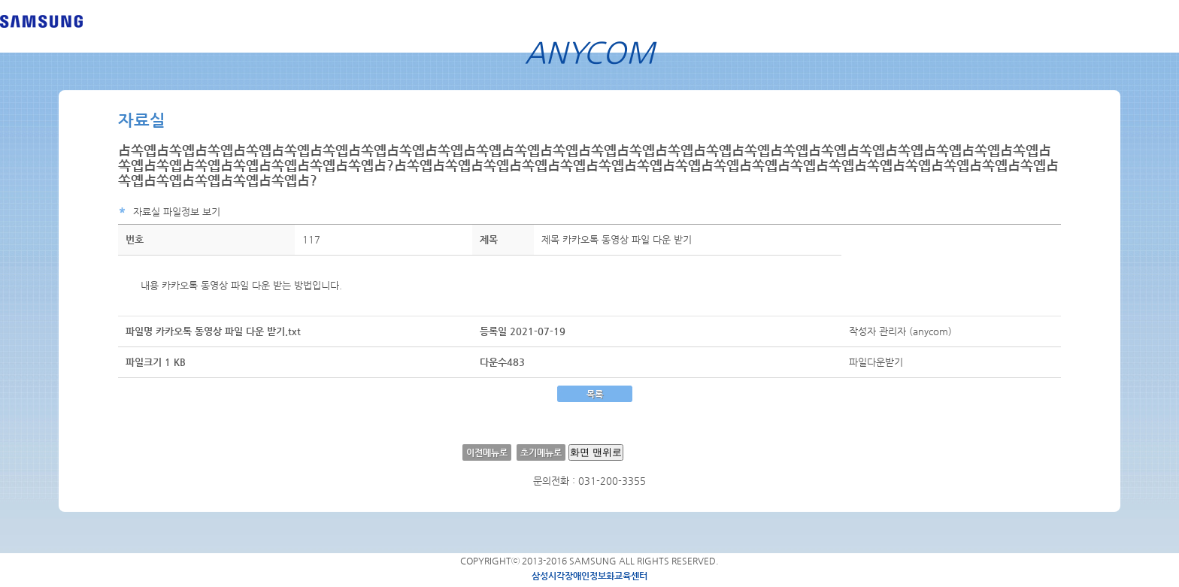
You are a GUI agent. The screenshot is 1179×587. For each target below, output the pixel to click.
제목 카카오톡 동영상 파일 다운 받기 (616, 239)
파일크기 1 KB (156, 362)
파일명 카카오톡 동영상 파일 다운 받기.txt (213, 331)
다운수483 (502, 362)
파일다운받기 (876, 362)
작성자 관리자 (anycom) (900, 331)
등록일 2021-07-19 (522, 331)
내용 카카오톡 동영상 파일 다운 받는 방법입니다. (241, 285)
